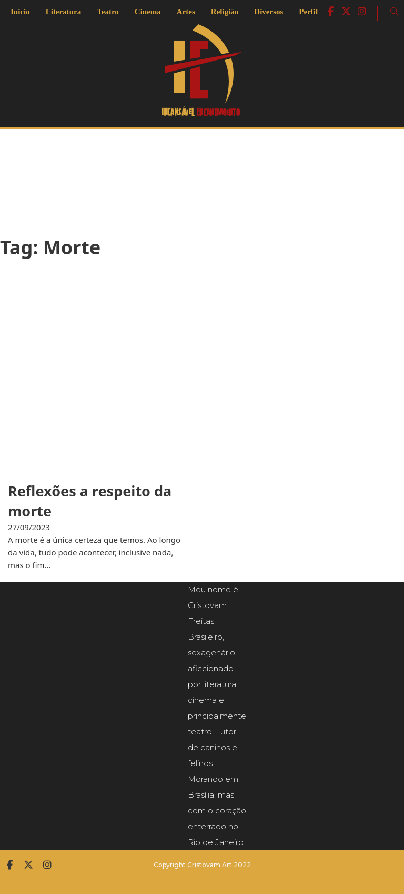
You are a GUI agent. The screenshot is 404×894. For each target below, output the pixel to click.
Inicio (20, 11)
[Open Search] (394, 11)
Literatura (63, 11)
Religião (225, 11)
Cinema (148, 11)
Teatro (108, 11)
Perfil (308, 11)
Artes (186, 11)
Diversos (268, 11)
